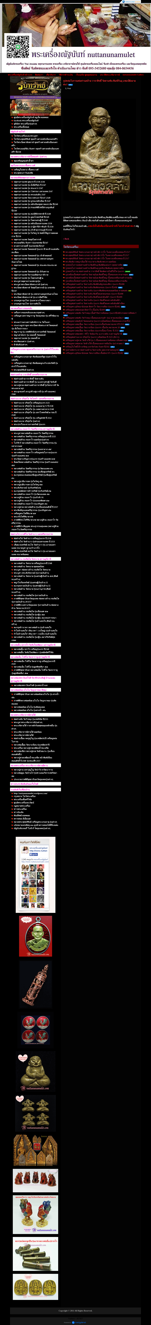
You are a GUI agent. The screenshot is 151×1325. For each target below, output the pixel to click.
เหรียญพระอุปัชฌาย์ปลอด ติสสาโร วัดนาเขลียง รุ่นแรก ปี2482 (92, 307)
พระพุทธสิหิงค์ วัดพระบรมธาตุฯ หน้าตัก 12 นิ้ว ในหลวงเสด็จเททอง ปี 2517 (97, 252)
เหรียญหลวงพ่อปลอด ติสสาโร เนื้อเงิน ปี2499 (85, 310)
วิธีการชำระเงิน (66, 75)
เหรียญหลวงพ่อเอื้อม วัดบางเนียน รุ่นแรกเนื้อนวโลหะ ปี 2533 (92, 331)
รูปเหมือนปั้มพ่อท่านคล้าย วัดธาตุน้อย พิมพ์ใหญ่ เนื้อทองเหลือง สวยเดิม (96, 281)
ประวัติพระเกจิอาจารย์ (110, 75)
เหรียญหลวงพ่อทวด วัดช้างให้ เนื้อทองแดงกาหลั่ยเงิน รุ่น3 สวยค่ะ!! (94, 343)
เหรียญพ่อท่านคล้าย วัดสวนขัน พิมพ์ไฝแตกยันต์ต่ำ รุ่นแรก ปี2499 (93, 297)
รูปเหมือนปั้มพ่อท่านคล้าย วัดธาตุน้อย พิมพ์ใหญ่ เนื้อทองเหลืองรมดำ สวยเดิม (98, 278)
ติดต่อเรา (39, 75)
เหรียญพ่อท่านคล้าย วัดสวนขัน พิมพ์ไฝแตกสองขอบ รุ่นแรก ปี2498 (94, 294)
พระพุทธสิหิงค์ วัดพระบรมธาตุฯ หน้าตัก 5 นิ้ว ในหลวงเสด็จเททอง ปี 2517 (97, 258)
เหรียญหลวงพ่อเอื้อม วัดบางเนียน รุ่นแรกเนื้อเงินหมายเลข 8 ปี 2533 (94, 324)
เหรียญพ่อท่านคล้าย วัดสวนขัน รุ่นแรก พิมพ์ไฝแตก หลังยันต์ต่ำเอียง (95, 303)
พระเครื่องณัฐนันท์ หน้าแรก (20, 75)
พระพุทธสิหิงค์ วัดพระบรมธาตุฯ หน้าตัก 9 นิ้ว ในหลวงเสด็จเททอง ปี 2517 (97, 255)
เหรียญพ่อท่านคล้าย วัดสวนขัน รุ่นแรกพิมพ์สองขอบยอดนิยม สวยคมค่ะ (96, 291)
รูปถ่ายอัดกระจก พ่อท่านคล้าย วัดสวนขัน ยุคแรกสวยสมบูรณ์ (92, 350)
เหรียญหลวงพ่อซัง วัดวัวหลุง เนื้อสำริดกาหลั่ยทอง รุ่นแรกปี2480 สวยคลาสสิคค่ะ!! (100, 313)
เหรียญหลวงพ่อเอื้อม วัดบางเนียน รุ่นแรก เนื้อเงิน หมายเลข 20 (92, 327)
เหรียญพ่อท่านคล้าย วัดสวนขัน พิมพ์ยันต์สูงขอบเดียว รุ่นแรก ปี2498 (94, 284)
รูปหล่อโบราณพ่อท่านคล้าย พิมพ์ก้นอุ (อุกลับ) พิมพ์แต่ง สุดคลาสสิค (94, 268)
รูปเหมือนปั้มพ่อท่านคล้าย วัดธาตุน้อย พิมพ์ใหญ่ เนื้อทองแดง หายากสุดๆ (96, 274)
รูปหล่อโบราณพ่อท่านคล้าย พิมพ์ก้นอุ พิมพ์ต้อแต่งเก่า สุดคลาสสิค (93, 265)
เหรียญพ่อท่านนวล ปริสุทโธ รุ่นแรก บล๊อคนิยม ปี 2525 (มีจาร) (92, 337)
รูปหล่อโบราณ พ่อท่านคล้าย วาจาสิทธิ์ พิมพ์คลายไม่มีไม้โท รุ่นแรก (94, 271)
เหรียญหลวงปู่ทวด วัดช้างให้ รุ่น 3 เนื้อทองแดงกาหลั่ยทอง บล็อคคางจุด (96, 340)
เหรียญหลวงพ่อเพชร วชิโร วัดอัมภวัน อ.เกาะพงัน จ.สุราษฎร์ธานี (93, 334)
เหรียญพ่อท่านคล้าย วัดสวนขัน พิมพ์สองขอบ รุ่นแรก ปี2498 (91, 287)
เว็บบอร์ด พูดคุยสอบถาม (86, 75)
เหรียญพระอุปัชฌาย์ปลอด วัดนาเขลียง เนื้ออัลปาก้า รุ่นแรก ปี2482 (94, 353)
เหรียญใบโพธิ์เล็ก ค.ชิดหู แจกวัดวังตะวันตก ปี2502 (87, 347)
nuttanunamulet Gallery (133, 75)
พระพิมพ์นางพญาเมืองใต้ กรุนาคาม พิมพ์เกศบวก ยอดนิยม (90, 262)
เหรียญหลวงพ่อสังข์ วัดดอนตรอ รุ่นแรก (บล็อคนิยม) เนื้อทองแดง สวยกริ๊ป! (97, 321)
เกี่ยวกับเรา (51, 75)
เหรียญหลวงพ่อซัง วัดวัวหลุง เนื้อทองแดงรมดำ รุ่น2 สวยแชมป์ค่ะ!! (94, 318)
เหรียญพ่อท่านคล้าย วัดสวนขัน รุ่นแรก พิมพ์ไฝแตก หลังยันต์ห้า (92, 300)
